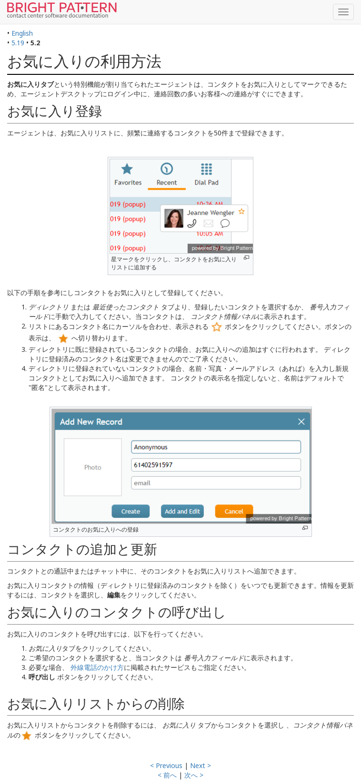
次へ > (193, 775)
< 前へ (167, 775)
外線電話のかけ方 (97, 667)
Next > (200, 765)
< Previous (166, 765)
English (22, 33)
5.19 (17, 42)
